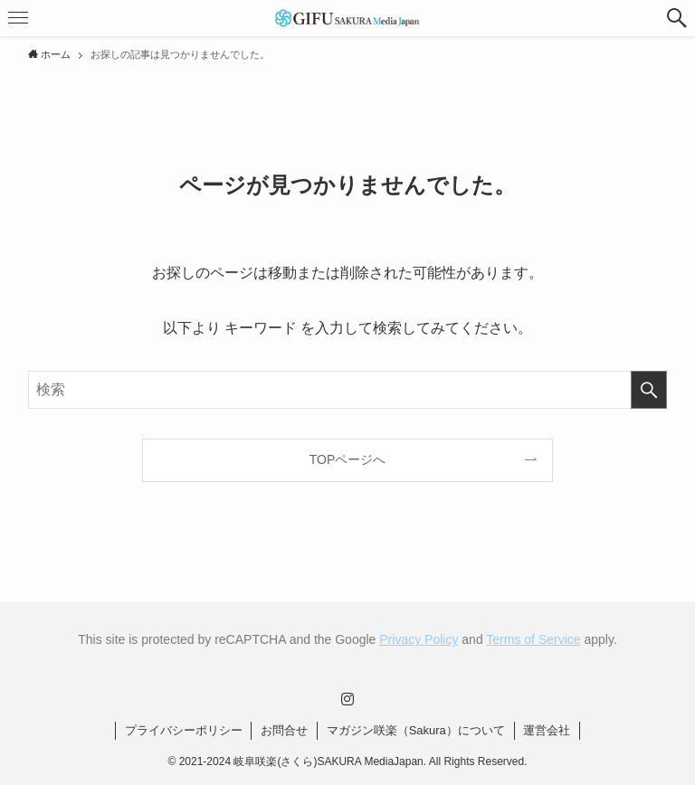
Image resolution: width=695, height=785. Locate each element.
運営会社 (546, 730)
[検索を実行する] (649, 390)
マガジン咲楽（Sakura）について (416, 730)
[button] (677, 18)
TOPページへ (347, 459)
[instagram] (347, 699)
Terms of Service (533, 639)
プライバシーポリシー (184, 730)
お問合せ (284, 730)
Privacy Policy (418, 639)
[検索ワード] (348, 390)
